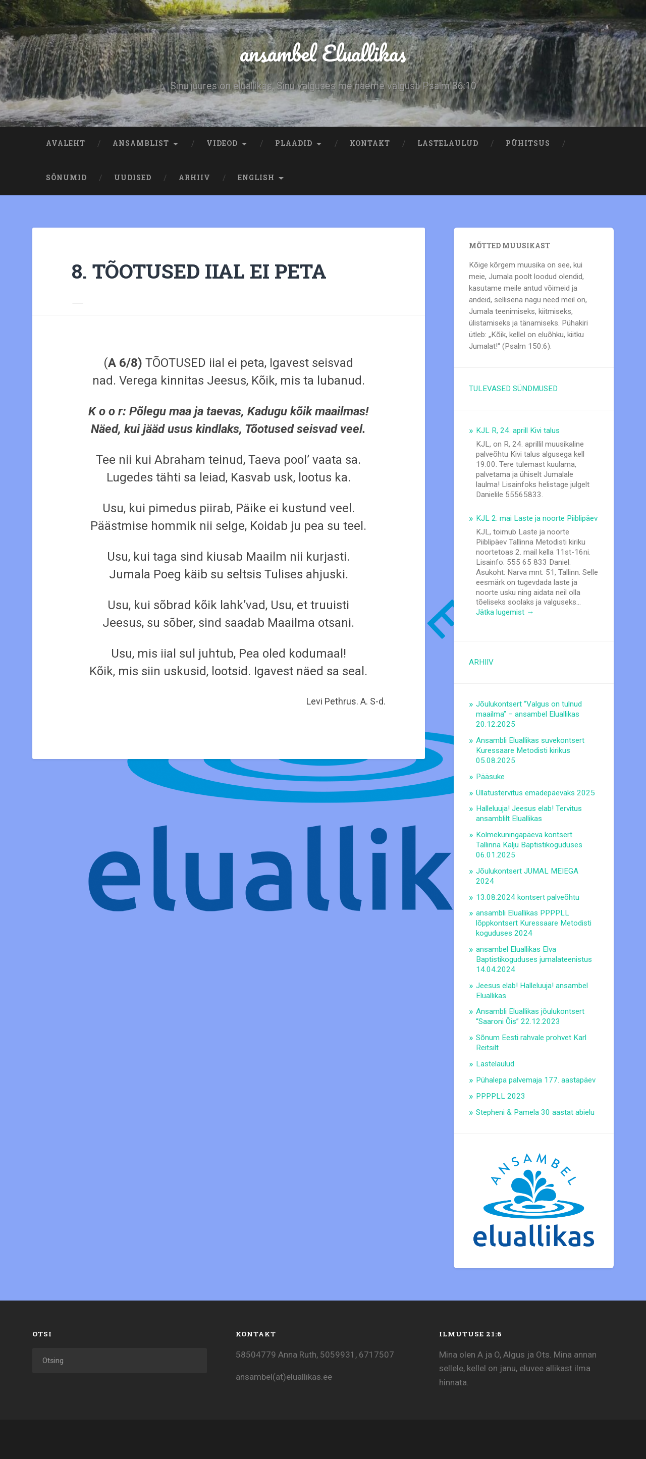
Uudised (132, 178)
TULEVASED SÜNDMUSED (513, 389)
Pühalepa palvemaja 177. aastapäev (536, 1081)
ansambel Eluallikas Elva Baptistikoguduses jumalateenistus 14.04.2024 (534, 960)
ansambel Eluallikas (323, 53)
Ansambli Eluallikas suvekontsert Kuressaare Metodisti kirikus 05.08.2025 (530, 751)
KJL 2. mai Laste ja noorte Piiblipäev (537, 519)
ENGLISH (256, 178)
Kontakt (370, 144)
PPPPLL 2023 (500, 1097)
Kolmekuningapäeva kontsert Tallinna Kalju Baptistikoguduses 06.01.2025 (529, 845)
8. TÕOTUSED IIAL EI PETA (202, 271)
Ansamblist (141, 144)
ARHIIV (194, 178)
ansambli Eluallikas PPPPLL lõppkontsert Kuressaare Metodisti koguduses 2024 (533, 924)
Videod (222, 144)
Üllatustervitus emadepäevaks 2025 (535, 793)
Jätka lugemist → (505, 613)
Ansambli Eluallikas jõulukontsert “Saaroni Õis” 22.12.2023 (530, 1017)
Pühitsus (528, 144)
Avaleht (65, 144)
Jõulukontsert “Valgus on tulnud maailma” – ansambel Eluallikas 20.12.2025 (529, 715)
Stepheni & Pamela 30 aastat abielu (535, 1113)
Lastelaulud (447, 144)
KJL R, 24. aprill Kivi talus (518, 431)
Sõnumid (66, 178)
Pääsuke (490, 777)
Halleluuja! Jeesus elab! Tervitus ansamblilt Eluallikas (529, 814)
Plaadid (293, 144)
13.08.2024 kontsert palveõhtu (527, 898)
